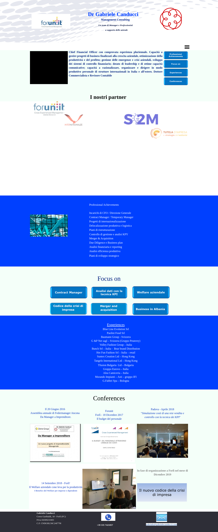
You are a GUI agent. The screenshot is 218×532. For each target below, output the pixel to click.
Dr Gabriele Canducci (113, 14)
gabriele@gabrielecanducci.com (161, 524)
